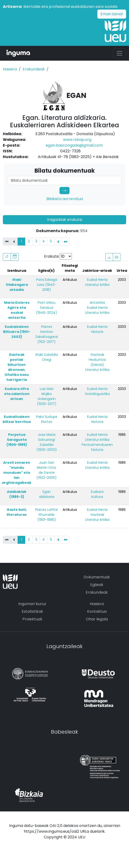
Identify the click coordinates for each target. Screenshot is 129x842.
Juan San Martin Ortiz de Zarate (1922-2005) (46, 470)
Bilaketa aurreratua (64, 199)
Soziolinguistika (97, 393)
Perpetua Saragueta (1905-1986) (16, 439)
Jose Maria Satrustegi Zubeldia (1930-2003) (46, 442)
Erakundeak (34, 69)
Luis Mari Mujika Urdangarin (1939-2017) (46, 396)
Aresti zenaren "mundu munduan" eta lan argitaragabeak (16, 472)
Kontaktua (97, 611)
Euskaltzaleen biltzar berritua (17, 419)
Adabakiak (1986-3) (16, 494)
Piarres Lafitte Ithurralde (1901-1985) (46, 514)
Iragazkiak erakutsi (64, 219)
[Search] (64, 180)
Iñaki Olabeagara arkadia (17, 284)
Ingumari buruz (32, 604)
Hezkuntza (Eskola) (97, 362)
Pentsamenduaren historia (97, 447)
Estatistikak (32, 611)
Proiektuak (32, 619)
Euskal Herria (97, 279)
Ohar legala (97, 619)
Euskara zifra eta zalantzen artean (17, 393)
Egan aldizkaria (46, 494)
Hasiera (10, 69)
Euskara (97, 491)
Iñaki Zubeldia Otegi (46, 357)
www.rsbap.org (77, 139)
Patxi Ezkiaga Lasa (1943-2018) (46, 284)
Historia (97, 331)
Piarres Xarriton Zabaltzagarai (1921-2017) (46, 334)
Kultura (97, 496)
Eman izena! (111, 14)
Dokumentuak (97, 577)
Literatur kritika (97, 284)
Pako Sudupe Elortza (46, 419)
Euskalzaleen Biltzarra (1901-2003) (16, 331)
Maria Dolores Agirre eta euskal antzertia (17, 310)
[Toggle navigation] (119, 53)
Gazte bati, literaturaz (17, 512)
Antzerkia (97, 302)
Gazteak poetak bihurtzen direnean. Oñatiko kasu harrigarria (17, 367)
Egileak (96, 584)
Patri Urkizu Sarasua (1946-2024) (46, 307)
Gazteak (97, 354)
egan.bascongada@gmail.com (74, 145)
